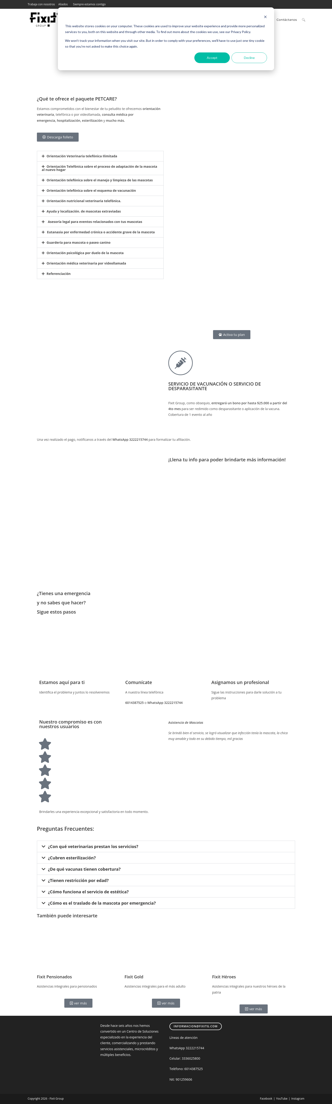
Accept (212, 58)
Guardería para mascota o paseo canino (78, 242)
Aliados (63, 4)
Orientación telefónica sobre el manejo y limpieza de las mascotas (100, 180)
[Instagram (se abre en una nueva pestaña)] (297, 4)
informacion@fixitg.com (196, 1026)
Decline (249, 58)
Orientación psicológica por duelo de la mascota (85, 253)
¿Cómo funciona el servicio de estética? (88, 891)
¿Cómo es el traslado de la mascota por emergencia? (102, 903)
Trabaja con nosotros (41, 4)
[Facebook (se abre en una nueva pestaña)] (291, 4)
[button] (100, 156)
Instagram (297, 1099)
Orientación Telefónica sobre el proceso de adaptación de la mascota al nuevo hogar (99, 168)
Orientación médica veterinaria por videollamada (86, 263)
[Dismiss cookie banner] (265, 17)
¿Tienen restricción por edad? (78, 880)
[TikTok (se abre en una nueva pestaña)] (302, 4)
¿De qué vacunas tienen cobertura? (84, 869)
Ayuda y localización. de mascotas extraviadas (84, 211)
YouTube (281, 1099)
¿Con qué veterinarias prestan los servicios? (93, 846)
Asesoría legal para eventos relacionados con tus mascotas (95, 221)
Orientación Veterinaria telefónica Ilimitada (82, 156)
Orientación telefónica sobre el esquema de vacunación (91, 190)
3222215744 (195, 1048)
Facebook (266, 1099)
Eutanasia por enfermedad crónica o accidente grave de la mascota (101, 232)
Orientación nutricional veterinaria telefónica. (84, 201)
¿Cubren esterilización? (72, 858)
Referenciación (59, 273)
